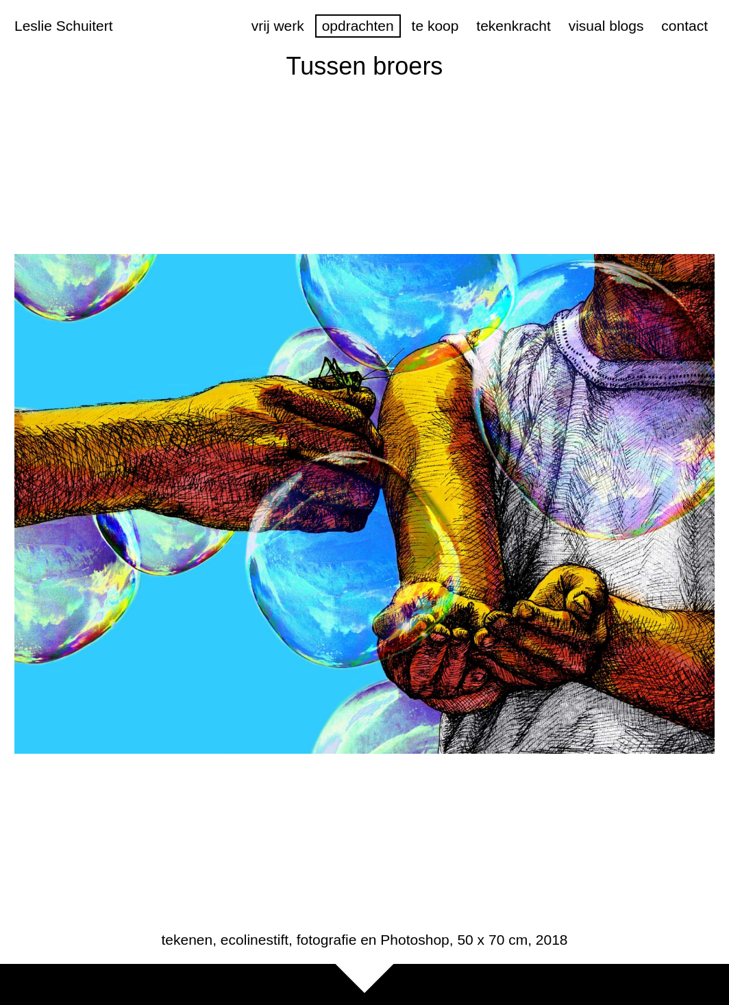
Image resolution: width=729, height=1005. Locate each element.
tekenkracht (513, 26)
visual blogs (606, 26)
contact (684, 26)
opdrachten (358, 26)
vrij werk (277, 26)
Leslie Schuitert (63, 26)
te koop (435, 26)
